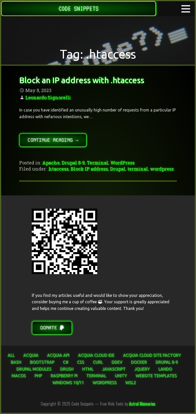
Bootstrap (42, 362)
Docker (139, 362)
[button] (187, 8)
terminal (137, 169)
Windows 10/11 (68, 382)
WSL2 (130, 382)
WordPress (122, 163)
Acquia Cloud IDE (96, 355)
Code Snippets (79, 8)
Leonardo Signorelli (48, 97)
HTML (87, 369)
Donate (52, 328)
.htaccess (58, 169)
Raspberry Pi (64, 375)
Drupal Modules (33, 369)
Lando (165, 369)
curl (98, 362)
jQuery (142, 369)
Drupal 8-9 (73, 163)
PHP (38, 375)
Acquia (30, 355)
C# (65, 362)
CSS (80, 362)
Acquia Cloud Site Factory (152, 355)
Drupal (117, 169)
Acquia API (58, 355)
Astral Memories (142, 404)
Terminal (97, 163)
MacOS (19, 375)
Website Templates (156, 375)
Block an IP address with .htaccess (81, 80)
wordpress (162, 169)
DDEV (117, 362)
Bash (16, 362)
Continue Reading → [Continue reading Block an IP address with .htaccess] (53, 140)
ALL (11, 355)
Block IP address (89, 169)
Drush (66, 369)
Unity (121, 375)
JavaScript (114, 369)
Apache (51, 163)
